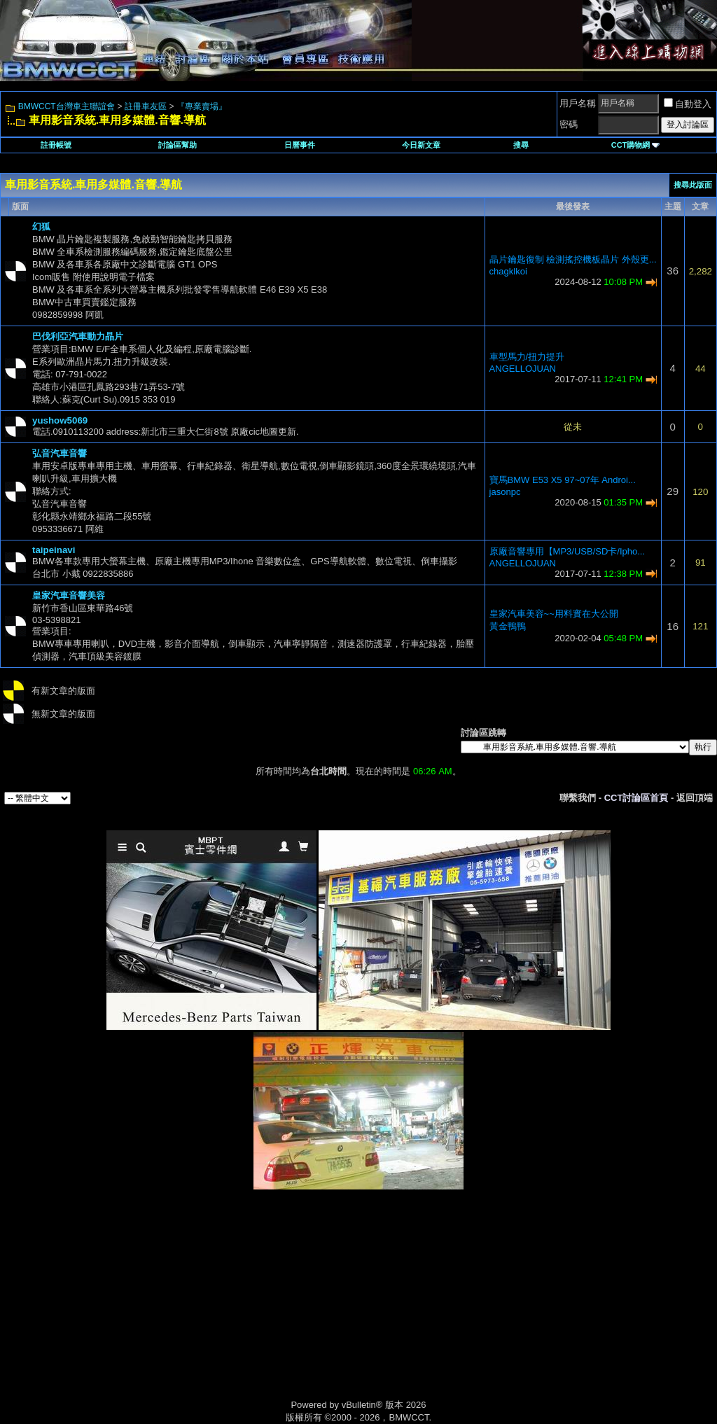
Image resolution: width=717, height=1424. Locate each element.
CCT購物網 (635, 145)
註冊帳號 (56, 145)
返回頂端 (694, 798)
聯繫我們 (577, 798)
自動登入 (687, 104)
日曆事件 (299, 145)
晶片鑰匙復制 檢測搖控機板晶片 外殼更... (573, 259)
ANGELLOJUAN (522, 368)
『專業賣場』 (201, 106)
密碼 (568, 124)
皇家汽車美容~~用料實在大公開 (553, 613)
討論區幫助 (177, 145)
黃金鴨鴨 (507, 626)
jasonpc (505, 492)
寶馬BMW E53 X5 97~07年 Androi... (562, 480)
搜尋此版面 (693, 185)
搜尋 (521, 145)
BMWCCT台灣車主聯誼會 (66, 106)
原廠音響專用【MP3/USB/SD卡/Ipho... (567, 551)
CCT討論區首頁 (636, 798)
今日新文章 (421, 145)
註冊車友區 (146, 106)
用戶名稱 (577, 103)
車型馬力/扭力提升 (527, 356)
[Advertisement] (239, 1309)
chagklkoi (508, 271)
